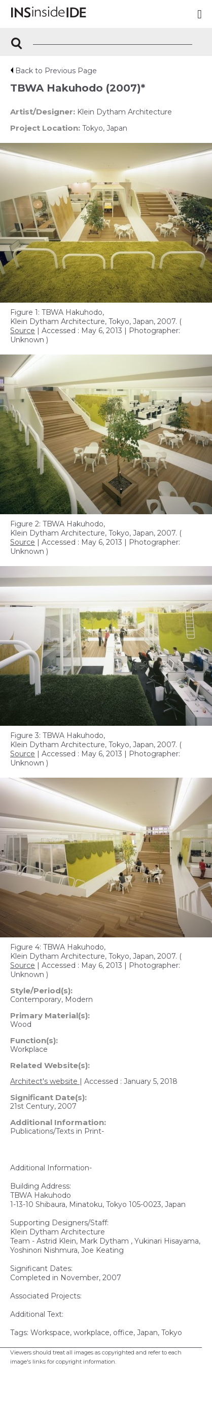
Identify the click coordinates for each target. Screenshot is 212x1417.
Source (22, 330)
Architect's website (45, 1081)
